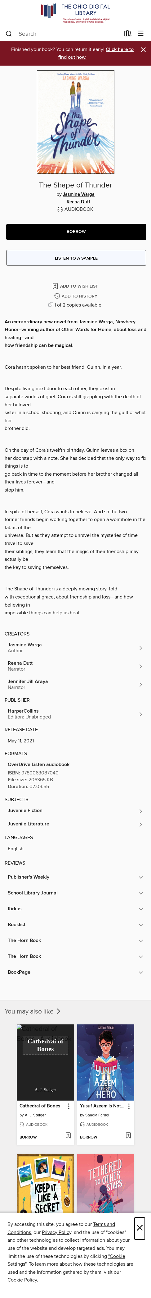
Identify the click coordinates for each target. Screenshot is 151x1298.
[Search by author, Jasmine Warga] (75, 648)
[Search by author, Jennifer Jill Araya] (75, 684)
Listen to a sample (76, 258)
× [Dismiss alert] (143, 50)
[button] (76, 232)
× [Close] (140, 1228)
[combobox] (63, 33)
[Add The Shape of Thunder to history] (76, 296)
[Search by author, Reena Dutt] (75, 666)
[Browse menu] (140, 34)
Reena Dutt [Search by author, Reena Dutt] (78, 202)
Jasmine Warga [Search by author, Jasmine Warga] (79, 194)
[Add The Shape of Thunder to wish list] (76, 286)
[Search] (9, 34)
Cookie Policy (22, 1280)
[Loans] (128, 34)
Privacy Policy (56, 1232)
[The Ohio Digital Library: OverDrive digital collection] (75, 13)
